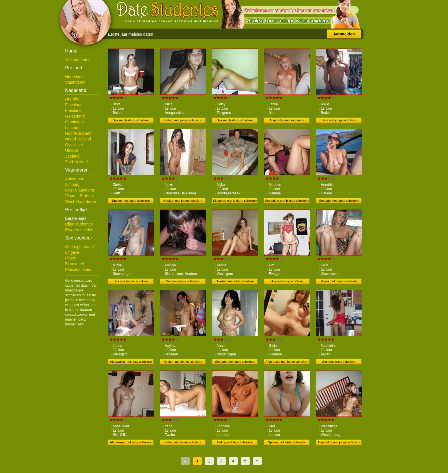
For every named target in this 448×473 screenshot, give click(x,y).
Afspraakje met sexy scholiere (131, 361)
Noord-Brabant (78, 133)
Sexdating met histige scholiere (287, 200)
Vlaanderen (75, 82)
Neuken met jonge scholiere (182, 200)
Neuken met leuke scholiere (182, 361)
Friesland (73, 110)
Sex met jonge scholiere (182, 281)
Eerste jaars (76, 218)
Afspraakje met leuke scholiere (286, 361)
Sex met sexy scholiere (287, 281)
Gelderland (75, 116)
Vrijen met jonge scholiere (339, 281)
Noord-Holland (78, 139)
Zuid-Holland (76, 162)
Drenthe (72, 99)
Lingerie (72, 252)
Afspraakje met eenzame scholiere (286, 120)
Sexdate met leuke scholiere (339, 200)
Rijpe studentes (79, 224)
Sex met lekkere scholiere (131, 120)
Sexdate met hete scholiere (235, 281)
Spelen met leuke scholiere (131, 200)
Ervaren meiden (79, 230)
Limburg (72, 127)
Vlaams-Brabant (79, 196)
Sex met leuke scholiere (339, 361)
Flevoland (74, 104)
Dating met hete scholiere (235, 442)
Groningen (74, 122)
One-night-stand (79, 246)
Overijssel (74, 144)
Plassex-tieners (79, 269)
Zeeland (72, 156)
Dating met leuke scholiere (182, 442)
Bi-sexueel (74, 263)
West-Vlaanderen (80, 201)
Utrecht (71, 150)
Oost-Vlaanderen (80, 190)
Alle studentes (77, 59)
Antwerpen (74, 178)
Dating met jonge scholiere (182, 120)
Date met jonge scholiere (338, 120)
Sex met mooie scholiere (131, 281)
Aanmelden (344, 34)
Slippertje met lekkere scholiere (235, 200)
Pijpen (70, 258)
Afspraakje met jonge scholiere (338, 442)
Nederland (74, 76)
